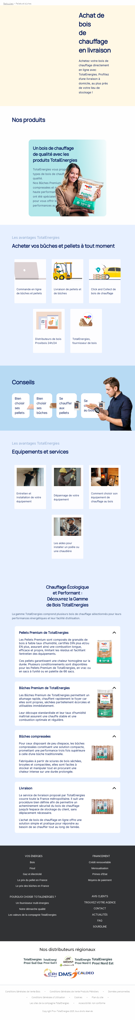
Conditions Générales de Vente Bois (22, 991)
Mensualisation (99, 868)
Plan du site (97, 997)
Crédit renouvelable (100, 862)
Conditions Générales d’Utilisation (48, 997)
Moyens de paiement (100, 880)
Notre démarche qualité (32, 909)
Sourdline (100, 926)
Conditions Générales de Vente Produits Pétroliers (74, 991)
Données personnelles (119, 991)
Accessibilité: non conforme (92, 1003)
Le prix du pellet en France (32, 880)
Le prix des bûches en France (32, 886)
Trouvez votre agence (100, 902)
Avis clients (100, 896)
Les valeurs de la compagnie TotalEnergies (32, 914)
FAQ (99, 920)
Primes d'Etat (99, 874)
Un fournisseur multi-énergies (32, 903)
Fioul (32, 868)
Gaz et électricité (32, 874)
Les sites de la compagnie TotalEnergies (49, 1003)
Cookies (78, 997)
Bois (32, 862)
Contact (100, 908)
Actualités (100, 914)
